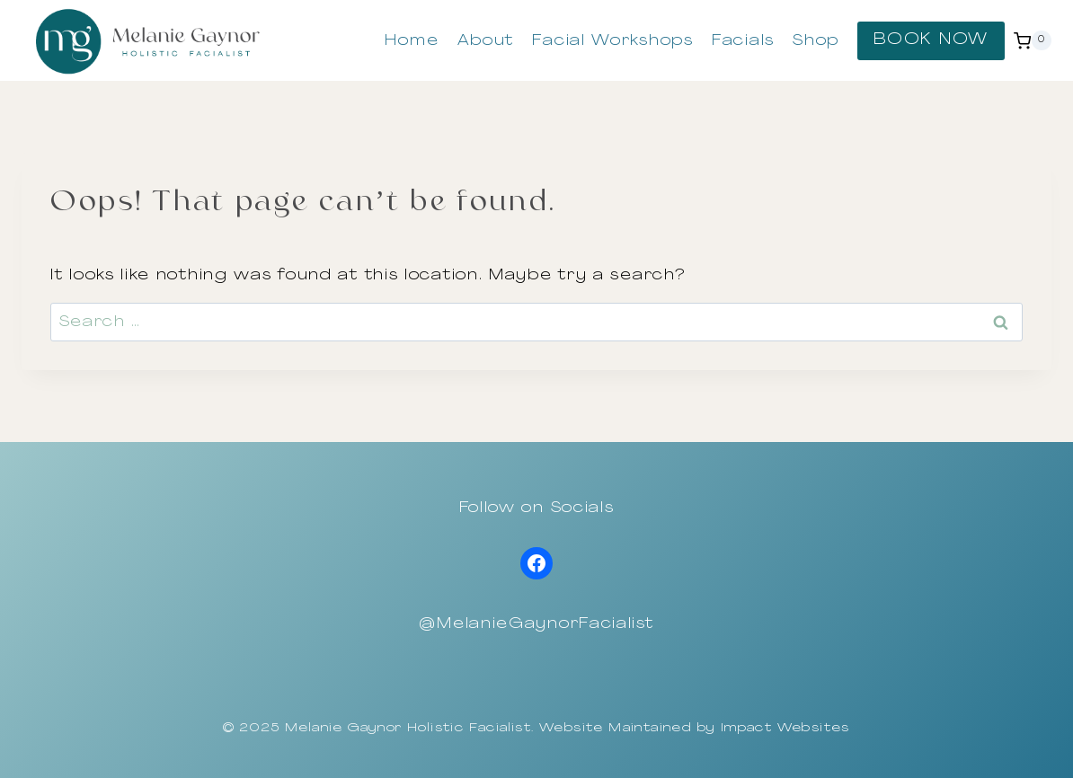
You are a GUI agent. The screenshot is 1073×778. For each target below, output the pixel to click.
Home (412, 41)
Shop (816, 41)
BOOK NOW (931, 40)
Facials (743, 41)
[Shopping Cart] (1032, 40)
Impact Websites (785, 728)
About (486, 41)
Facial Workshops (612, 41)
